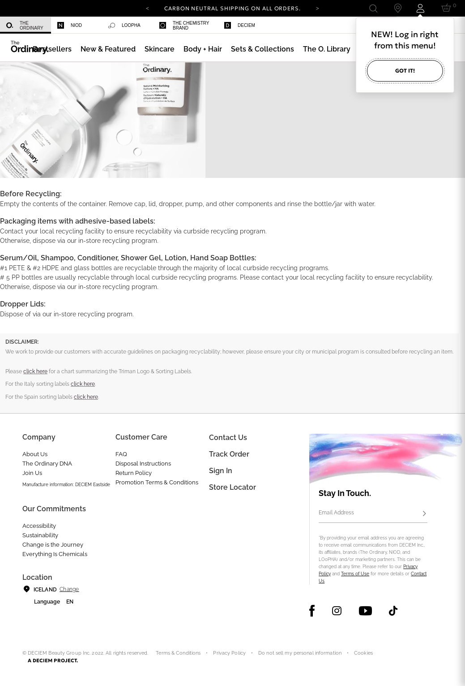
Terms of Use (355, 573)
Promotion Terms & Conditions (156, 482)
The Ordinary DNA (47, 463)
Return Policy (133, 473)
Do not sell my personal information (299, 653)
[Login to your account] (421, 8)
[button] (108, 49)
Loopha (124, 25)
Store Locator (232, 487)
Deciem (239, 25)
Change (69, 589)
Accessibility (39, 525)
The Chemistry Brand (184, 25)
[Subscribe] (425, 514)
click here (35, 371)
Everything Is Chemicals (54, 554)
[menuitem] (25, 25)
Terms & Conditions (178, 653)
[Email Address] (373, 514)
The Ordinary (24, 25)
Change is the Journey (52, 544)
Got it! (405, 70)
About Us (34, 454)
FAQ (121, 454)
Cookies (363, 653)
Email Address (336, 512)
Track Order (229, 454)
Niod (69, 25)
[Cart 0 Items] (447, 8)
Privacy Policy (229, 653)
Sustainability (40, 535)
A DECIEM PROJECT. (53, 660)
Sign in (220, 470)
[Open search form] (373, 8)
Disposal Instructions (143, 463)
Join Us (32, 473)
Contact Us (228, 437)
